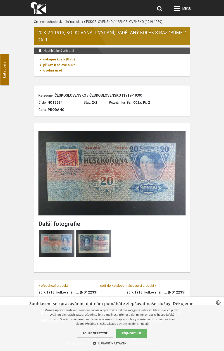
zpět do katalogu (112, 286)
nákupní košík (54, 59)
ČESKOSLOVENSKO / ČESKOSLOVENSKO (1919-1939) (123, 22)
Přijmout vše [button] (132, 333)
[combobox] (218, 302)
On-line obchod (45, 22)
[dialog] (112, 324)
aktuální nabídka (69, 22)
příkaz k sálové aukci (59, 65)
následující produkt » (141, 286)
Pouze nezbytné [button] (95, 333)
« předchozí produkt (53, 286)
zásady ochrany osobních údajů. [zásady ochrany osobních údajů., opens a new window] (128, 324)
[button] (112, 343)
